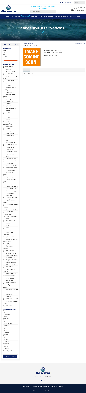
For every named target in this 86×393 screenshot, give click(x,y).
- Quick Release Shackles (10, 254)
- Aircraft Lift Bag (9, 171)
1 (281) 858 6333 (80, 8)
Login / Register (52, 386)
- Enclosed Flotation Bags (9, 180)
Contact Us (36, 386)
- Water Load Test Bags (10, 204)
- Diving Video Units (9, 284)
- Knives (6, 156)
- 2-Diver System (8, 80)
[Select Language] (79, 2)
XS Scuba (6, 348)
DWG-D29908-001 (79, 43)
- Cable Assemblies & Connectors (9, 221)
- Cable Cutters (7, 231)
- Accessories (8, 169)
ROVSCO (6, 331)
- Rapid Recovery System (10, 197)
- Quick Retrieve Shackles (10, 256)
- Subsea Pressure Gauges (10, 259)
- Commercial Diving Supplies (9, 95)
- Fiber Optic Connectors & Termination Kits (10, 240)
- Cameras (6, 277)
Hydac (5, 322)
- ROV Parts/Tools (8, 250)
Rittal (5, 329)
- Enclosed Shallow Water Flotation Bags (9, 184)
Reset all (13, 357)
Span (5, 336)
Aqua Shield (6, 315)
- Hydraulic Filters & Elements (8, 247)
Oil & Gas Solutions (75, 17)
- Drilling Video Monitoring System (10, 290)
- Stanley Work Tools (9, 158)
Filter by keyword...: (7, 351)
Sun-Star (6, 345)
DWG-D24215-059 (28, 43)
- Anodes (6, 218)
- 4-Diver (6, 121)
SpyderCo (6, 338)
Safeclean (6, 332)
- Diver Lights (7, 100)
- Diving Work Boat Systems (8, 286)
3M (4, 313)
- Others (6, 225)
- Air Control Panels (9, 71)
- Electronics (7, 98)
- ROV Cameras (8, 280)
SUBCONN (6, 341)
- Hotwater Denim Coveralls (8, 136)
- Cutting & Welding (9, 142)
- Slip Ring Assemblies (9, 257)
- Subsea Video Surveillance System (10, 302)
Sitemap (61, 386)
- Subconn (7, 130)
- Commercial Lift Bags (10, 178)
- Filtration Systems (9, 93)
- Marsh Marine (8, 126)
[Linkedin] (62, 2)
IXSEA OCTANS (7, 323)
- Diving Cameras (8, 279)
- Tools (5, 141)
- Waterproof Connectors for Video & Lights (10, 124)
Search (6, 357)
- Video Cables (8, 105)
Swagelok (6, 347)
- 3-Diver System (8, 82)
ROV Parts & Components (10, 217)
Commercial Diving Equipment (8, 67)
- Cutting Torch (8, 149)
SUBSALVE (6, 343)
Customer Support (27, 386)
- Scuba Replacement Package (9, 88)
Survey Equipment (48, 17)
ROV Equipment (25, 17)
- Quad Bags (7, 195)
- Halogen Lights (8, 101)
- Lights (6, 293)
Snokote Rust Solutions (9, 268)
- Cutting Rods (8, 148)
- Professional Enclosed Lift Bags (10, 189)
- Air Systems (7, 70)
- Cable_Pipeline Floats (10, 176)
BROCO (5, 316)
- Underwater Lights (9, 264)
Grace (5, 320)
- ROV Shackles (7, 252)
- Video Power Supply (9, 109)
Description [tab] (26, 70)
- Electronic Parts (8, 238)
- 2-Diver (6, 112)
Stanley (5, 340)
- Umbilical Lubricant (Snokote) (9, 270)
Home (7, 17)
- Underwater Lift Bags (10, 167)
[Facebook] (60, 2)
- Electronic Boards (8, 236)
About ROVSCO (68, 2)
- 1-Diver (6, 110)
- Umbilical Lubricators (9, 263)
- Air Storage (7, 84)
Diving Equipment (15, 17)
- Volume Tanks (8, 91)
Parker (5, 327)
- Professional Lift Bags (10, 192)
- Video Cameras (8, 107)
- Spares (6, 139)
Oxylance (6, 325)
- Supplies (6, 261)
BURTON (6, 318)
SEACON (5, 334)
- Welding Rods (8, 155)
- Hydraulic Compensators (10, 245)
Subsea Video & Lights (36, 17)
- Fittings (6, 243)
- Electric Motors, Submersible (8, 233)
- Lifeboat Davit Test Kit (10, 186)
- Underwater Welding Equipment (10, 152)
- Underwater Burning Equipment (10, 145)
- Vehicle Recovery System (9, 201)
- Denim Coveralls (8, 133)
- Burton (6, 224)
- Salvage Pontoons (9, 199)
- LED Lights (7, 103)
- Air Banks (7, 86)
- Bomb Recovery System (8, 173)
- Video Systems (8, 114)
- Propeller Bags (8, 194)
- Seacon (6, 128)
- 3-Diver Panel (8, 75)
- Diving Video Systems (9, 282)
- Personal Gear (7, 132)
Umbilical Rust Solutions (61, 17)
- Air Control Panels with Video (10, 77)
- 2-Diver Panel (8, 73)
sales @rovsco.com (79, 10)
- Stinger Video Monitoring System (10, 299)
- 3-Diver (6, 119)
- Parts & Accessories (10, 165)
